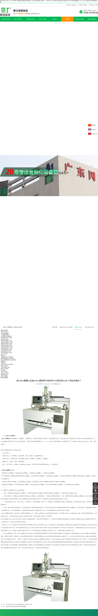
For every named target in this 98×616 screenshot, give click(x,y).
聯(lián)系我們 (92, 20)
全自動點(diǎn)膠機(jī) (6, 337)
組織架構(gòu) (4, 376)
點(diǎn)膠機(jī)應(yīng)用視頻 (8, 361)
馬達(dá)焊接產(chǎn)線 (7, 343)
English (94, 129)
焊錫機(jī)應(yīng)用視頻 (7, 358)
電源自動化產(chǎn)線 (6, 346)
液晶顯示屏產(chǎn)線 (6, 345)
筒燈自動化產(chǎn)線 (6, 349)
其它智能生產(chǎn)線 (6, 339)
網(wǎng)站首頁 (6, 20)
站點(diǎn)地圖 (83, 5)
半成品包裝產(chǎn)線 (6, 350)
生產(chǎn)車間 (5, 374)
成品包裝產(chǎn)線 (6, 352)
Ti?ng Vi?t (94, 133)
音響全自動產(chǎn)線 (6, 342)
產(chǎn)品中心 (18, 20)
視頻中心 (55, 20)
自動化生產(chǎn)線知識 (65, 328)
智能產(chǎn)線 (31, 20)
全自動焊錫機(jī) (5, 334)
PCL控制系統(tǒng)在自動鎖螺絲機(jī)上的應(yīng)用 (19, 605)
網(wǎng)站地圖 (72, 5)
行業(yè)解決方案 (89, 328)
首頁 (4, 328)
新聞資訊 (67, 20)
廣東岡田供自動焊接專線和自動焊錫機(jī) (16, 607)
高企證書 (3, 371)
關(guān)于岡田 (94, 5)
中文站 (94, 125)
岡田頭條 (54, 328)
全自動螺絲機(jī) (5, 336)
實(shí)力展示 (42, 20)
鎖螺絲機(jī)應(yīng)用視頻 (7, 359)
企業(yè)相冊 (4, 373)
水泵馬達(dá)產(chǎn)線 (7, 348)
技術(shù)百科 (18, 328)
